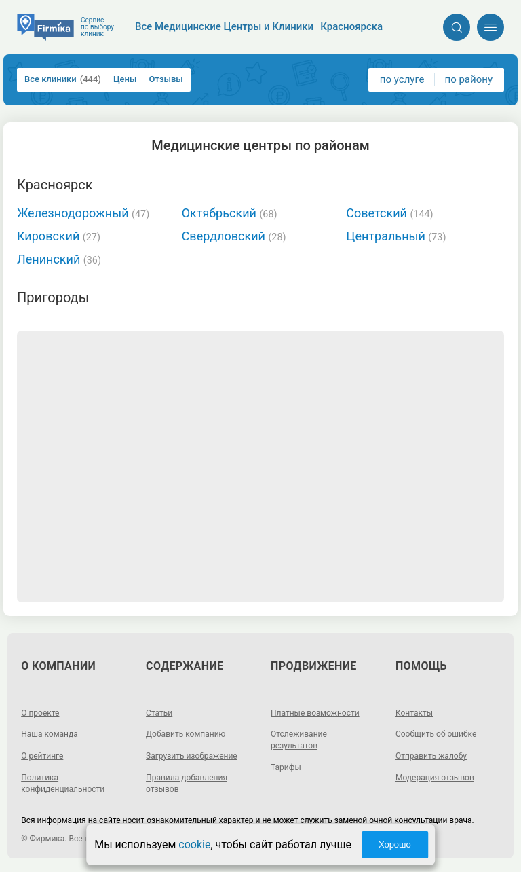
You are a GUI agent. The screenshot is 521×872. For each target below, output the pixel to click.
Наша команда (49, 734)
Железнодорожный (83, 213)
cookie (194, 844)
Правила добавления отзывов (186, 783)
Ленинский (59, 259)
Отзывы (165, 79)
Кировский (58, 236)
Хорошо (395, 844)
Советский (389, 213)
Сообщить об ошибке (435, 734)
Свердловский (234, 236)
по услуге (402, 79)
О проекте (40, 713)
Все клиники (62, 79)
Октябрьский (229, 213)
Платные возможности (315, 713)
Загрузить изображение (191, 756)
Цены (125, 79)
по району (469, 79)
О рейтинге (42, 756)
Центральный (396, 236)
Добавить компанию (185, 734)
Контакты (414, 713)
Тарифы (286, 767)
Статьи (159, 713)
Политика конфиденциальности (62, 783)
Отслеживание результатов (299, 739)
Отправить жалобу (431, 756)
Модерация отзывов (434, 777)
